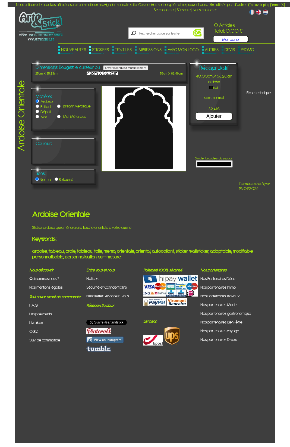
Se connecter (164, 9)
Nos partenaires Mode (218, 304)
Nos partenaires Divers (218, 339)
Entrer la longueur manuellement (125, 68)
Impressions (150, 49)
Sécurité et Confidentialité (106, 287)
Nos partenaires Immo (218, 287)
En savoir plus (259, 5)
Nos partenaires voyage (219, 330)
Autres (212, 49)
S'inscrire (184, 9)
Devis (230, 49)
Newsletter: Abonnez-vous (107, 296)
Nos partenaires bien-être (221, 322)
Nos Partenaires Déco (217, 278)
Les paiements (40, 314)
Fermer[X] (277, 5)
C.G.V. (33, 331)
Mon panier (231, 39)
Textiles (123, 49)
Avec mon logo (183, 49)
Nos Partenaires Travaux (220, 296)
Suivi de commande (44, 340)
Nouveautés (73, 49)
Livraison (36, 322)
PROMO (247, 49)
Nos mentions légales (46, 287)
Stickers (100, 49)
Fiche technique (259, 92)
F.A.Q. (33, 305)
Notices (92, 278)
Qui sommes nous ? (44, 278)
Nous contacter (205, 9)
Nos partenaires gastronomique (225, 313)
